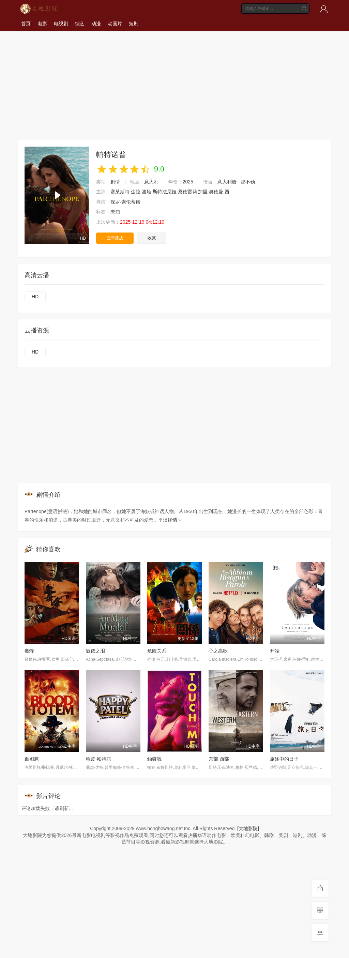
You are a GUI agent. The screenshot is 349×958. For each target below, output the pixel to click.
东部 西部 (219, 759)
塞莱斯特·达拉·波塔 (130, 191)
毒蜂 (29, 651)
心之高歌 (218, 651)
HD (35, 296)
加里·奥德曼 (210, 191)
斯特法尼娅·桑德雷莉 (175, 191)
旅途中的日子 (284, 759)
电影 (42, 23)
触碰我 (154, 759)
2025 (188, 181)
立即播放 (115, 238)
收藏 (152, 238)
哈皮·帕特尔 (98, 759)
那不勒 (248, 181)
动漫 (96, 23)
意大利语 (227, 181)
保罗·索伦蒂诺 (125, 202)
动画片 (115, 23)
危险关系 (156, 651)
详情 (175, 520)
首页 (26, 23)
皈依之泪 (95, 651)
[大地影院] (248, 828)
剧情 (115, 181)
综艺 (80, 23)
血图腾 (32, 759)
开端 (274, 651)
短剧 (133, 23)
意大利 (151, 181)
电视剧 (61, 23)
